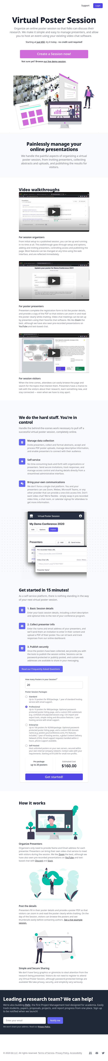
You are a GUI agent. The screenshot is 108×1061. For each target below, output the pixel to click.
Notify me (55, 1020)
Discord (39, 860)
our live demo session (55, 61)
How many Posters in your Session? (41, 679)
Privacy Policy (62, 1053)
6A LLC (14, 1053)
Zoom (78, 320)
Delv (27, 1004)
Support (85, 5)
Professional (34, 706)
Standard (33, 696)
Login (97, 5)
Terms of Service (46, 1053)
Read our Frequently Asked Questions (41, 669)
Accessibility (76, 1053)
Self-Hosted (34, 745)
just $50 (41, 42)
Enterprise (33, 725)
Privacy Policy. (44, 1026)
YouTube (23, 326)
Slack (50, 860)
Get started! (54, 777)
